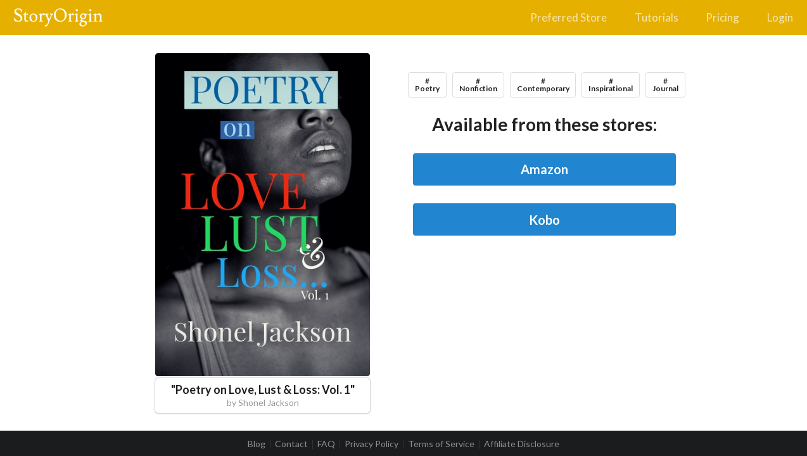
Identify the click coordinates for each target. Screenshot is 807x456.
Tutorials (656, 17)
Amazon (544, 169)
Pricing (722, 17)
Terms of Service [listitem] (441, 444)
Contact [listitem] (291, 444)
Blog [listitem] (256, 444)
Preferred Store (568, 17)
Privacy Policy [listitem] (371, 444)
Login (780, 17)
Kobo (544, 219)
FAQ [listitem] (326, 444)
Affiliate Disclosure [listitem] (521, 444)
